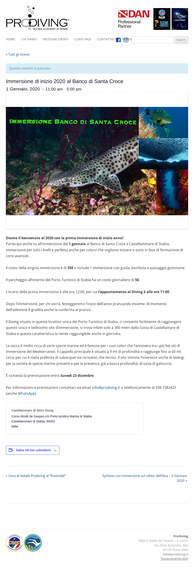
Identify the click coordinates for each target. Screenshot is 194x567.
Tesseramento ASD (174, 559)
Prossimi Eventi (55, 39)
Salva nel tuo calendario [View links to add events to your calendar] (33, 450)
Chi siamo (29, 39)
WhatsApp (26, 393)
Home (10, 39)
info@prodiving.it (106, 387)
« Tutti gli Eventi (17, 54)
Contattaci (106, 39)
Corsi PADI (82, 39)
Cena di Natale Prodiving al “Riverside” (35, 475)
